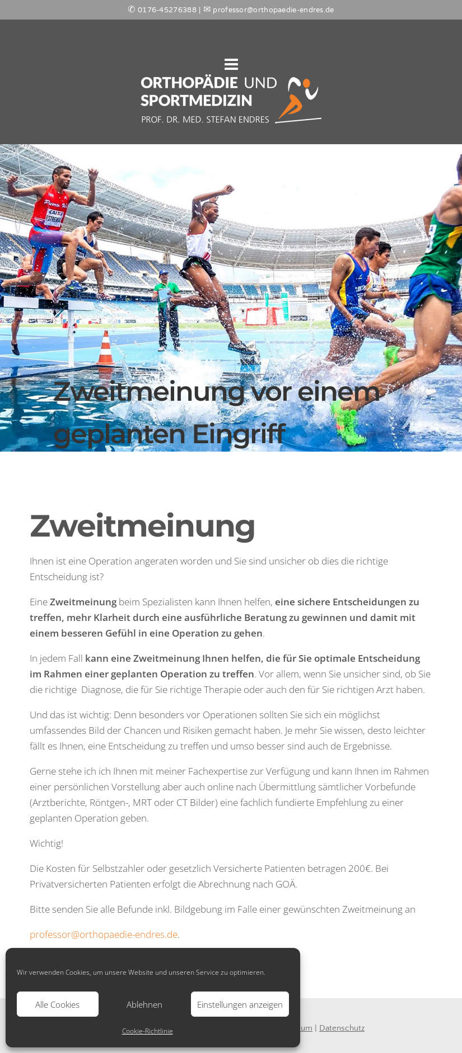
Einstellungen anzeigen (240, 1004)
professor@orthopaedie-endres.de (104, 934)
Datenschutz (342, 1028)
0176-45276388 (167, 10)
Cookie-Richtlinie (147, 1031)
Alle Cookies (57, 1004)
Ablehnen (144, 1004)
